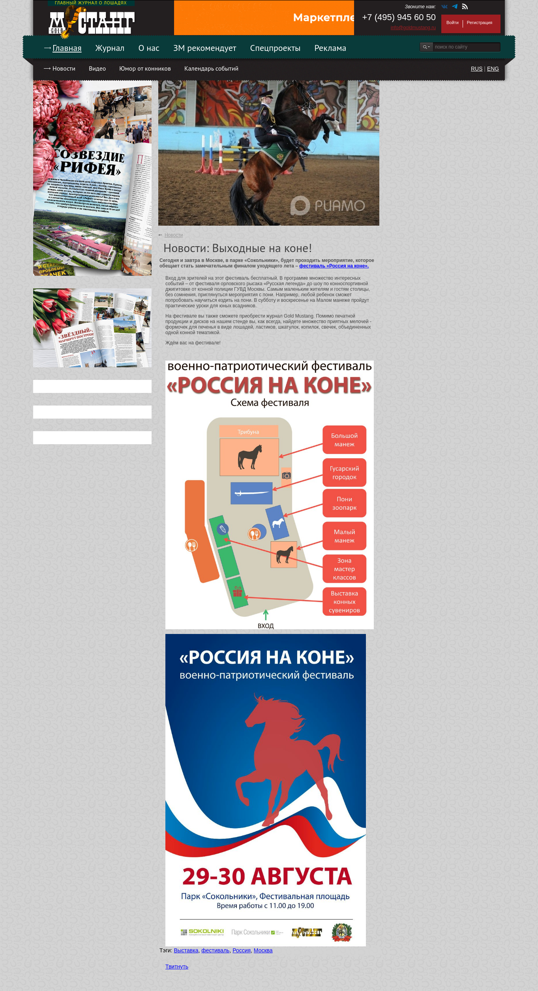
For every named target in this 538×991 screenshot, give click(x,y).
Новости (63, 68)
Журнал (110, 47)
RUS (477, 68)
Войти (452, 22)
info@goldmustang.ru (413, 27)
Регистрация (479, 22)
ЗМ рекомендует (204, 47)
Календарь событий (211, 68)
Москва (263, 950)
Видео (97, 68)
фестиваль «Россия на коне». (334, 266)
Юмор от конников (145, 68)
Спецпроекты (275, 47)
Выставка (186, 950)
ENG (493, 68)
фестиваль (215, 950)
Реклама (331, 47)
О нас (148, 47)
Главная (67, 47)
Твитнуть (176, 966)
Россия (241, 950)
